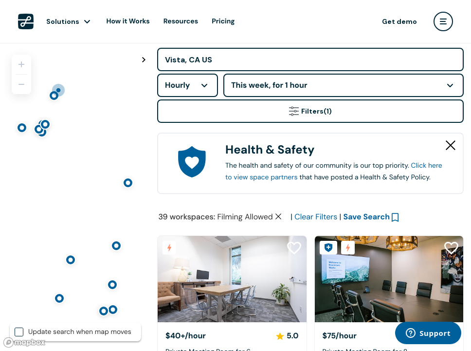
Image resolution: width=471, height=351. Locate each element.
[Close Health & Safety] (450, 145)
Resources (180, 21)
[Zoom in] (21, 64)
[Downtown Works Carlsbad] (389, 279)
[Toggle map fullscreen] (143, 60)
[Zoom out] (21, 84)
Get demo (399, 21)
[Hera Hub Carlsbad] (232, 279)
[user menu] (443, 21)
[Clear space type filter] (278, 216)
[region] (75, 197)
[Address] (310, 59)
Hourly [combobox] (177, 85)
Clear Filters (315, 217)
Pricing (223, 21)
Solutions (62, 21)
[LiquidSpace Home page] (26, 21)
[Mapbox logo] (24, 342)
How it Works (128, 21)
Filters (310, 111)
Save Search (367, 217)
